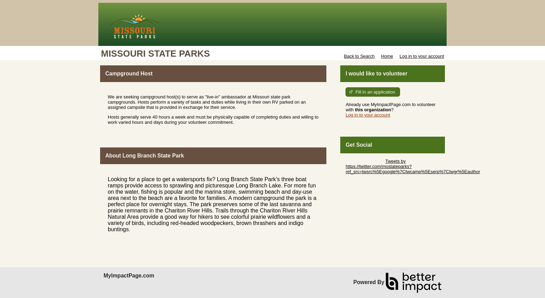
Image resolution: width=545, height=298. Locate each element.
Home (387, 56)
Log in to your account (422, 56)
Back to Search (359, 56)
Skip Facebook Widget (368, 182)
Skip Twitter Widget (364, 161)
